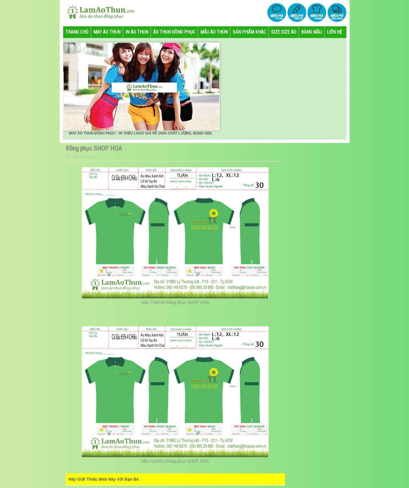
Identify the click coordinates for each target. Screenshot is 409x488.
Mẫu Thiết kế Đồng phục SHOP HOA (175, 302)
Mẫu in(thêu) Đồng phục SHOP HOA (175, 461)
